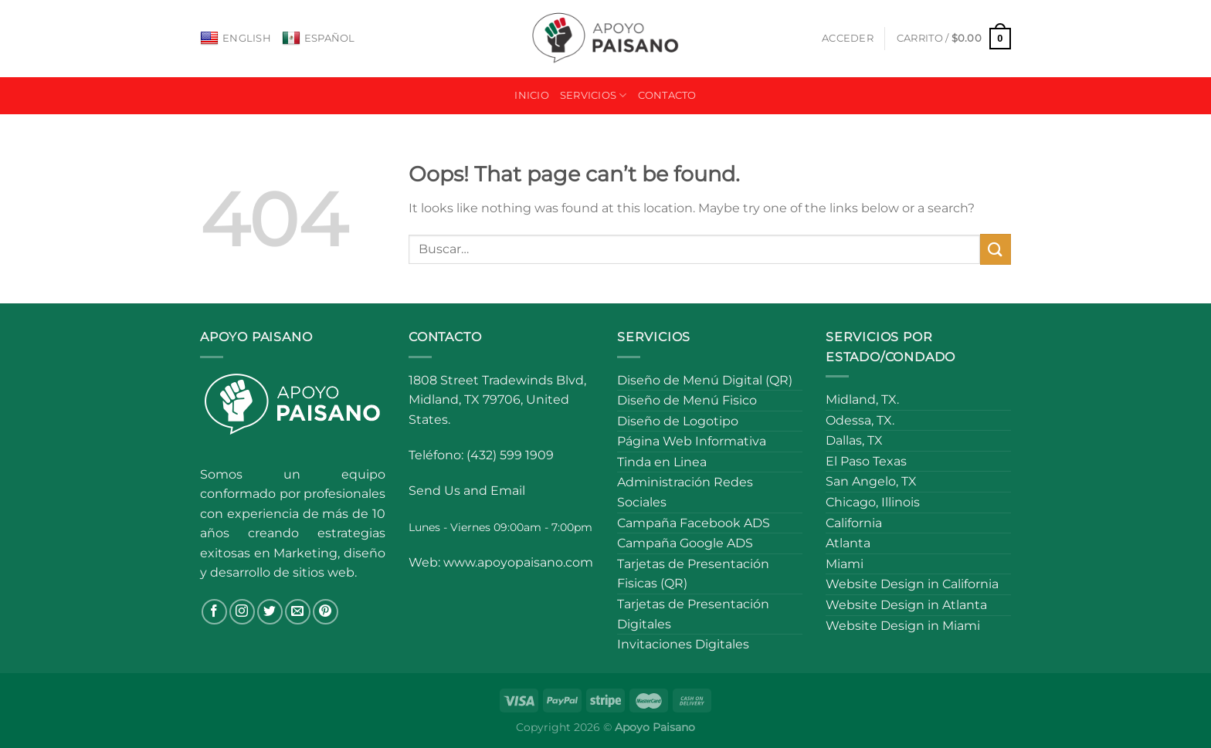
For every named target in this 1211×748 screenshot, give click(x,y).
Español (318, 38)
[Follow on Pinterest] (325, 611)
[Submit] (995, 249)
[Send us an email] (297, 611)
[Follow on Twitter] (270, 611)
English (235, 38)
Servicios (593, 95)
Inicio (531, 95)
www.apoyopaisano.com (518, 562)
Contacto (667, 95)
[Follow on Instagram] (242, 611)
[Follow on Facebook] (214, 611)
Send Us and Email (467, 490)
